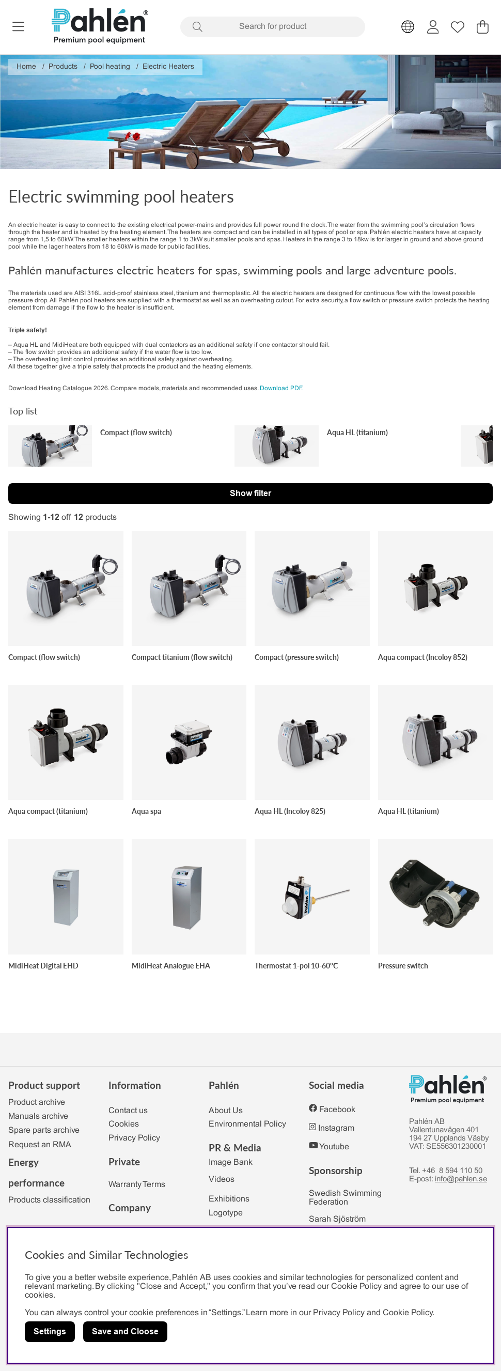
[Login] (433, 27)
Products (63, 67)
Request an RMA (39, 1145)
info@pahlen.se (461, 1179)
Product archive (36, 1102)
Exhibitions (229, 1199)
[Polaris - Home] (100, 27)
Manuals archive (38, 1116)
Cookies (123, 1124)
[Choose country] (408, 27)
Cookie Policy (407, 1313)
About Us (226, 1111)
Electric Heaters (168, 67)
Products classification (49, 1200)
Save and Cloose (125, 1331)
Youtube (334, 1147)
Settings (50, 1331)
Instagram (336, 1128)
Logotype (226, 1213)
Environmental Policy (247, 1124)
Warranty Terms (136, 1185)
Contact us (128, 1111)
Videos (221, 1179)
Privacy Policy (134, 1138)
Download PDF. (281, 389)
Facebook (337, 1110)
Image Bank (231, 1162)
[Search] (273, 27)
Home (26, 67)
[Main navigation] (18, 27)
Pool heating (110, 67)
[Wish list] (457, 27)
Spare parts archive (44, 1130)
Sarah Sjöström (337, 1219)
